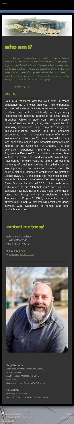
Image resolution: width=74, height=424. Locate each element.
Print (7, 413)
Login (69, 413)
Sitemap (17, 413)
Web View (66, 416)
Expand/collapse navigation (37, 5)
